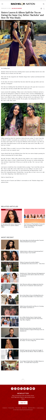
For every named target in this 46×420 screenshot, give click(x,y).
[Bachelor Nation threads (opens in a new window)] (21, 388)
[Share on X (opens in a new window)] (44, 8)
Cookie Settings (40, 407)
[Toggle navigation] (2, 4)
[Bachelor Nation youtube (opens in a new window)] (30, 388)
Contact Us (4, 407)
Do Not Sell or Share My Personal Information (23, 409)
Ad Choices (24, 407)
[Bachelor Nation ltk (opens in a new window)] (33, 388)
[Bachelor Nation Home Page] (23, 3)
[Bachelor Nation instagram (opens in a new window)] (15, 388)
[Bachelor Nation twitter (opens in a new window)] (27, 388)
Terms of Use (18, 407)
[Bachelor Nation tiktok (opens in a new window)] (24, 388)
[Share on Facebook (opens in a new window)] (41, 8)
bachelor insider (17, 8)
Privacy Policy (11, 407)
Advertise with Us (31, 407)
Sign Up (23, 402)
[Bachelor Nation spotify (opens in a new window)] (18, 388)
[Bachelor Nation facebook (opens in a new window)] (12, 388)
